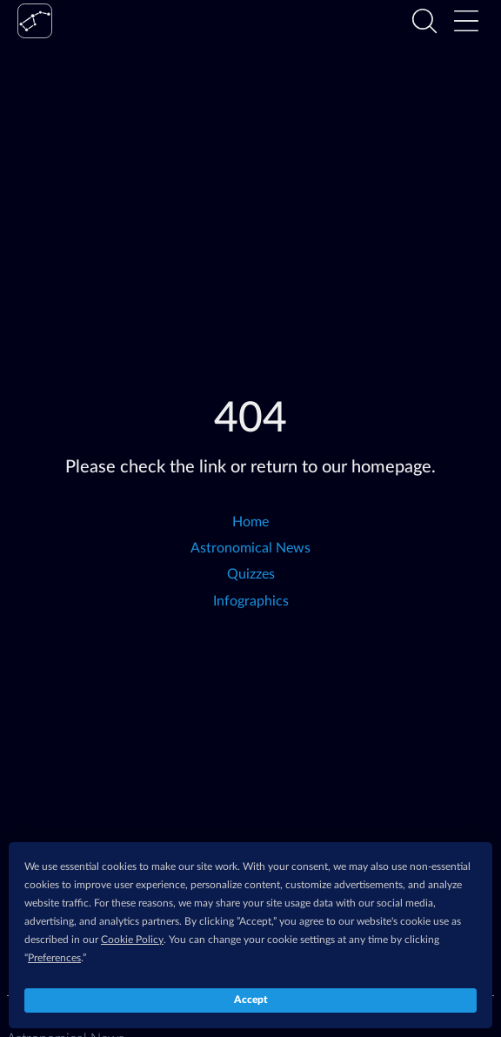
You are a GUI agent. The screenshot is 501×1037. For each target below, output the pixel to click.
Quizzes (251, 574)
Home (250, 522)
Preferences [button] (54, 958)
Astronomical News (250, 548)
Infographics (251, 601)
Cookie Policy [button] (132, 939)
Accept (251, 999)
